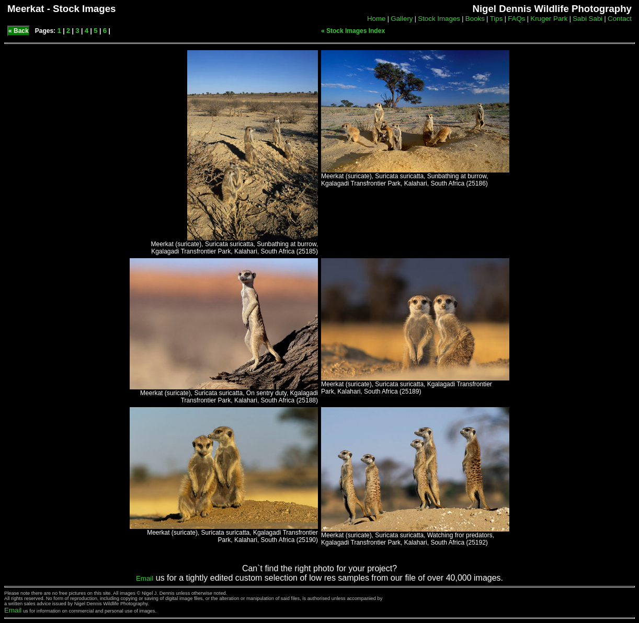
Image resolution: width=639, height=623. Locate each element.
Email (144, 578)
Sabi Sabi (587, 18)
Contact (620, 18)
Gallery (402, 18)
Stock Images (439, 18)
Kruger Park (548, 18)
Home (376, 18)
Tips (496, 18)
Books (475, 18)
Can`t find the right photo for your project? (319, 568)
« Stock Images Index (353, 30)
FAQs (516, 18)
